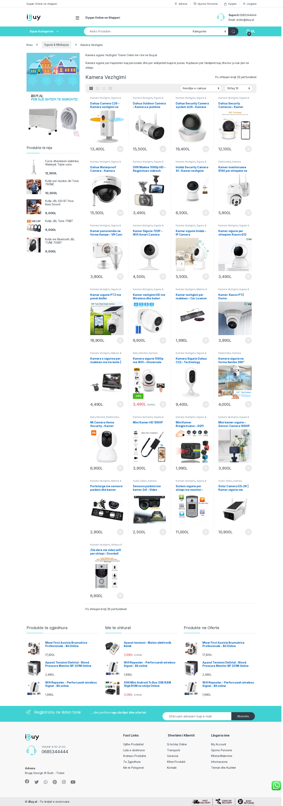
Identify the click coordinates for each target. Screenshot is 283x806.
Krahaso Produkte (134, 756)
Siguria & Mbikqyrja (56, 44)
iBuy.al (32, 801)
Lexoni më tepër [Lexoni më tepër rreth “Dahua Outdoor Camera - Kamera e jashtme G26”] (163, 149)
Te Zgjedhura (132, 761)
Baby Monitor (140, 353)
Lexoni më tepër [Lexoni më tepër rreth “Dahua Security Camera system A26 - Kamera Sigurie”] (205, 149)
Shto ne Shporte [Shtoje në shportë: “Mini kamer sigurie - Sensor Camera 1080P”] (248, 468)
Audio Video (140, 480)
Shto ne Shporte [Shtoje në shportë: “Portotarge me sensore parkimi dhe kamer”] (120, 532)
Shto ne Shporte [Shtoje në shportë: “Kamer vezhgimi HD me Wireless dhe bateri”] (163, 340)
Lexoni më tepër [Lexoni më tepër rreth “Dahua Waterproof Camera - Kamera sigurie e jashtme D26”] (120, 212)
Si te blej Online (177, 744)
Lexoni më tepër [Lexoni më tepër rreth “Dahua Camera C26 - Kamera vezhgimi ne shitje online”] (120, 149)
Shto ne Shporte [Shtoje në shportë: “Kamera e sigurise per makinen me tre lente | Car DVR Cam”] (120, 404)
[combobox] (137, 31)
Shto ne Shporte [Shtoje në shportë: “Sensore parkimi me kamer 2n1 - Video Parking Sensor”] (163, 532)
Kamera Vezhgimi (100, 97)
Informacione (219, 761)
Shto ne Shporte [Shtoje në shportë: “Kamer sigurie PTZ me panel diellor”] (120, 340)
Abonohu (243, 716)
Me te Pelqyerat (133, 767)
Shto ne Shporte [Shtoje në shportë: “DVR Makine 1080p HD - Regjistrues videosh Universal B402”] (163, 212)
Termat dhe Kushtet (223, 767)
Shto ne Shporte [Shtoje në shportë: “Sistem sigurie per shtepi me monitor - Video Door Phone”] (205, 532)
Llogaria (249, 3)
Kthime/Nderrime (221, 756)
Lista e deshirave (134, 750)
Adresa (180, 3)
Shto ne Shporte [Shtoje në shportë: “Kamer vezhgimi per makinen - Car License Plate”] (205, 340)
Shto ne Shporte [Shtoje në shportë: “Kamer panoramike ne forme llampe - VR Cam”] (120, 276)
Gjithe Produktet (133, 744)
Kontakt (171, 767)
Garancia (172, 756)
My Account (218, 744)
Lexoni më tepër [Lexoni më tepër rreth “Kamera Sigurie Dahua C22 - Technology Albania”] (205, 404)
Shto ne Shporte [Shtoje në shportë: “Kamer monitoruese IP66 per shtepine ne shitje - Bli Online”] (248, 212)
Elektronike (224, 161)
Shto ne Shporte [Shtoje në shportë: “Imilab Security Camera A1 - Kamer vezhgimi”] (205, 212)
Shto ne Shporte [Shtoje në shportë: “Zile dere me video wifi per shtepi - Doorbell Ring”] (120, 595)
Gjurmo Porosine (205, 3)
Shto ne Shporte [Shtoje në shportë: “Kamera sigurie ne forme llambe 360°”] (248, 404)
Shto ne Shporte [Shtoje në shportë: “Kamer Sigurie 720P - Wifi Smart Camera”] (163, 276)
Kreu (29, 44)
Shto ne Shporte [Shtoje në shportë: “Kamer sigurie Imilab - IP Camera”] (205, 276)
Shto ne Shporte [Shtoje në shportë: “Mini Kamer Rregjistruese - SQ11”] (205, 468)
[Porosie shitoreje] (201, 88)
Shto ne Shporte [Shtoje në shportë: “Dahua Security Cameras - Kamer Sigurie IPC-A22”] (248, 149)
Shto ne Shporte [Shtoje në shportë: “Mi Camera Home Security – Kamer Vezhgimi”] (120, 468)
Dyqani (230, 3)
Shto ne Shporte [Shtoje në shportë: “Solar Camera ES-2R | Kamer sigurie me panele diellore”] (248, 532)
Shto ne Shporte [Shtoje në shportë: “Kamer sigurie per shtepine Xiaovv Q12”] (248, 276)
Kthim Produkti (176, 761)
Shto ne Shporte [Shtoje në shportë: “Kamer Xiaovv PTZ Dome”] (248, 340)
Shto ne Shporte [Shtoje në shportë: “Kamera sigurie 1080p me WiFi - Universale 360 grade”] (163, 404)
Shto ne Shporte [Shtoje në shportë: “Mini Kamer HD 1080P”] (163, 468)
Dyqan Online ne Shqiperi (42, 3)
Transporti (173, 750)
